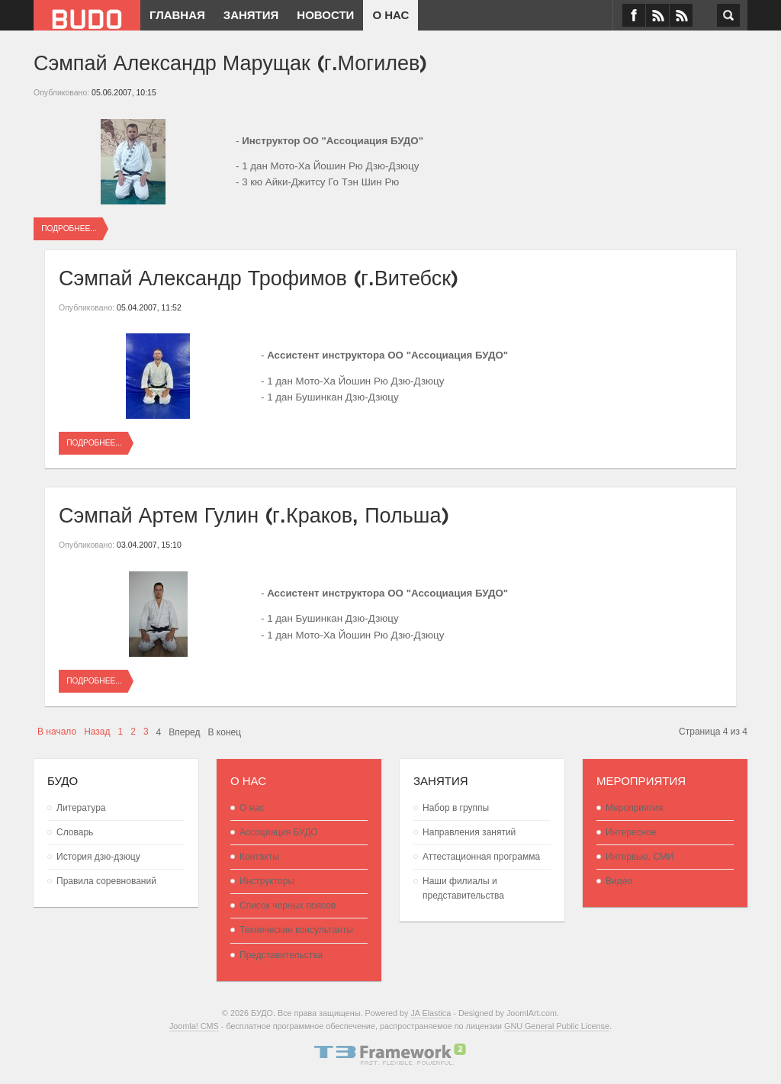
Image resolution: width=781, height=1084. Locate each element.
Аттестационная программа (481, 856)
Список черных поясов (287, 905)
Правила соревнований (106, 881)
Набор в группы (456, 808)
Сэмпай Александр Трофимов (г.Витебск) (258, 275)
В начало (56, 731)
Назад (97, 731)
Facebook (633, 15)
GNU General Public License (556, 1026)
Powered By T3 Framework (390, 1054)
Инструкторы (266, 881)
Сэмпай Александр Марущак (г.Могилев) (230, 60)
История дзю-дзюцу (98, 856)
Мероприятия (634, 808)
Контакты (259, 856)
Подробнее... (69, 228)
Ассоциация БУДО (278, 832)
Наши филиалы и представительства (463, 888)
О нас (251, 808)
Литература (81, 808)
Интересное (631, 832)
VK (657, 15)
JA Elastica (430, 1013)
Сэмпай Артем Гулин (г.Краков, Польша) (254, 513)
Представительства (281, 955)
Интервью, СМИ (639, 856)
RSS (681, 15)
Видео (619, 881)
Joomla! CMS (194, 1026)
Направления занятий (469, 832)
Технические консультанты (296, 930)
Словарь (74, 832)
